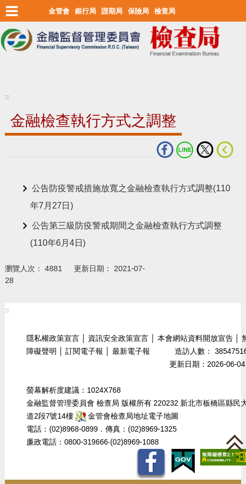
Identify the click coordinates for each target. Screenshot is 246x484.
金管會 (59, 11)
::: (7, 97)
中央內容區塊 (31, 173)
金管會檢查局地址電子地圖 (127, 416)
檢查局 (164, 11)
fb (165, 149)
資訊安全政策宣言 (118, 338)
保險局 (138, 11)
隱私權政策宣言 (52, 338)
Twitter (205, 149)
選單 (12, 11)
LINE (185, 149)
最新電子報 (131, 351)
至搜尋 (13, 76)
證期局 (111, 11)
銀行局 (85, 11)
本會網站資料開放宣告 (195, 338)
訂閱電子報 (84, 351)
